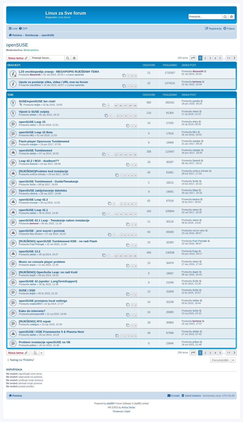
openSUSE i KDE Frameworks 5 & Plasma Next (51, 331)
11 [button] (228, 58)
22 (116, 154)
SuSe (33, 184)
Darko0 (33, 164)
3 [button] (210, 58)
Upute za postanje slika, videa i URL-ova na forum (53, 82)
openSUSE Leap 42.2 (33, 199)
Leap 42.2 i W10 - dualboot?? (39, 161)
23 (121, 154)
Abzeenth (35, 74)
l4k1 (32, 135)
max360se (35, 85)
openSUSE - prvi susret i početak (42, 230)
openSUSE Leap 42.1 (33, 210)
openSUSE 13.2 (29, 251)
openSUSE (17, 45)
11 (130, 115)
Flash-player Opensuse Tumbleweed (44, 141)
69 (135, 105)
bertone (196, 81)
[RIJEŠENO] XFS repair (35, 321)
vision (195, 111)
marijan (34, 144)
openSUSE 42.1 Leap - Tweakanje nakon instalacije (54, 220)
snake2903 (36, 303)
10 (125, 115)
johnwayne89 (37, 314)
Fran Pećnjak (37, 244)
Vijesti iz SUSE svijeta (34, 111)
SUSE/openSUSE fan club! (37, 101)
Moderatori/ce (31, 50)
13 (116, 214)
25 (130, 154)
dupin (33, 264)
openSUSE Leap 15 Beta (35, 132)
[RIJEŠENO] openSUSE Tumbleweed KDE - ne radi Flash (58, 241)
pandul (196, 101)
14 (121, 214)
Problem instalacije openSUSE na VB (44, 342)
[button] (193, 58)
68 (130, 105)
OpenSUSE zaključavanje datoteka (43, 190)
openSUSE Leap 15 (32, 122)
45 (130, 255)
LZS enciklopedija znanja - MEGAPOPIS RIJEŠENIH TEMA (59, 71)
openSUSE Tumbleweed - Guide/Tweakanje (48, 181)
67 (125, 105)
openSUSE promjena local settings (43, 300)
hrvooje (34, 202)
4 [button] (215, 58)
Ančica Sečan (128, 407)
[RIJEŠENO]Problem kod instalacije (43, 171)
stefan (33, 114)
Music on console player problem (42, 261)
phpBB (110, 403)
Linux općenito (76, 74)
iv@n (37, 104)
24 (125, 154)
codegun (34, 324)
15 (125, 214)
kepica (196, 199)
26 (135, 154)
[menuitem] (23, 28)
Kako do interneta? (32, 311)
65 (116, 105)
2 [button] (205, 58)
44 (125, 255)
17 (135, 214)
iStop (195, 190)
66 (121, 105)
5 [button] (220, 58)
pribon (33, 345)
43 (121, 255)
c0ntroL (34, 193)
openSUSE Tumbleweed (35, 150)
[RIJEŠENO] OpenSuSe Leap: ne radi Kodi (48, 272)
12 (135, 115)
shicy (195, 121)
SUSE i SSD (27, 290)
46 (135, 255)
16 (130, 214)
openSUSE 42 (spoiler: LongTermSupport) (48, 281)
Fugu (195, 251)
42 (116, 255)
